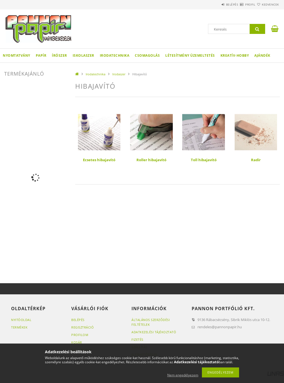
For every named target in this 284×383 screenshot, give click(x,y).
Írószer (59, 55)
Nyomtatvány (16, 55)
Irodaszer (118, 74)
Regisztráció (82, 327)
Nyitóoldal (21, 320)
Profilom (79, 335)
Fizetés (137, 339)
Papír (41, 55)
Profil (240, 4)
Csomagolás (147, 55)
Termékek (19, 327)
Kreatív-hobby (234, 55)
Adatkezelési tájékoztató (153, 332)
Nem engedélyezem (182, 375)
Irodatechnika (115, 55)
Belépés (216, 4)
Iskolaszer (83, 55)
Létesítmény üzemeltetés (190, 55)
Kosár (76, 342)
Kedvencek (267, 4)
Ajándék (262, 55)
